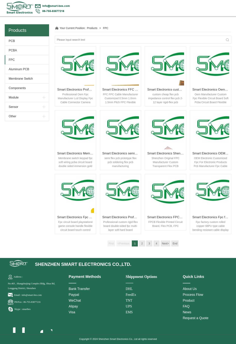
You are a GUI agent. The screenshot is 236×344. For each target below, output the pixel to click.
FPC (12, 59)
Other (12, 116)
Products (92, 28)
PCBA (13, 50)
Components (17, 88)
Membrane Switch (21, 78)
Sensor (13, 106)
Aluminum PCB (19, 69)
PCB (12, 41)
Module (14, 97)
